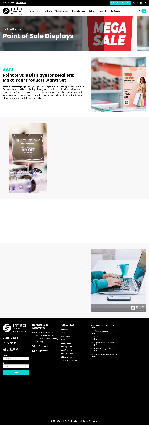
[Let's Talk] (143, 11)
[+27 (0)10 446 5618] (33, 346)
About (63, 333)
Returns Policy (67, 353)
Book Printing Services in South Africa (103, 332)
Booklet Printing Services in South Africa (101, 338)
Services (64, 329)
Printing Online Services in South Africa (104, 355)
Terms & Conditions (69, 360)
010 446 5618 (21, 3)
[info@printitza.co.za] (33, 350)
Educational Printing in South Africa (102, 326)
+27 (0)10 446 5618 (43, 346)
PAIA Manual (66, 343)
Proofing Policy (67, 350)
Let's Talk (136, 11)
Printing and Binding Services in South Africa (103, 344)
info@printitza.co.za (44, 351)
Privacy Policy (66, 346)
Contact (64, 339)
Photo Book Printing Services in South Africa (103, 349)
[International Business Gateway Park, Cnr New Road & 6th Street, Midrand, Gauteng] (33, 332)
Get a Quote (66, 336)
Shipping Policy (67, 357)
